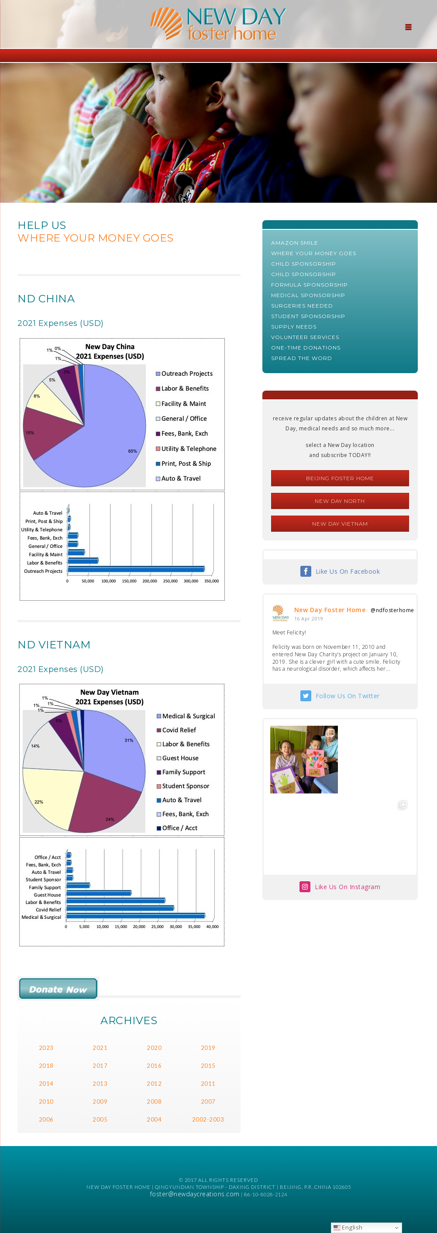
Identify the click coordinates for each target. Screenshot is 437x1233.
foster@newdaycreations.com (195, 1194)
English (348, 1227)
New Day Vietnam (340, 523)
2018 (46, 1065)
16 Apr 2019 (308, 618)
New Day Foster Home (330, 610)
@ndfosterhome (392, 610)
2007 (208, 1101)
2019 (208, 1047)
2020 (154, 1047)
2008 (154, 1101)
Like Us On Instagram (347, 887)
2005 (100, 1119)
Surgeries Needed (302, 305)
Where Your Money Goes (313, 253)
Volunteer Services (305, 337)
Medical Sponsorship (308, 295)
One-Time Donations (306, 347)
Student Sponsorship (308, 316)
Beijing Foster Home (340, 478)
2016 (154, 1065)
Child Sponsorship (303, 263)
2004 (154, 1119)
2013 (100, 1083)
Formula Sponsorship (309, 284)
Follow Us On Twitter (348, 696)
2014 (46, 1083)
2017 (100, 1065)
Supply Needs (294, 326)
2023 (46, 1047)
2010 (46, 1101)
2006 (46, 1119)
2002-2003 (208, 1119)
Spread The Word (301, 358)
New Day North (340, 501)
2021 (100, 1047)
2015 (208, 1065)
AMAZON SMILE (294, 242)
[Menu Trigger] (408, 26)
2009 (100, 1101)
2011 (208, 1083)
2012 (154, 1083)
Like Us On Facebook (348, 571)
